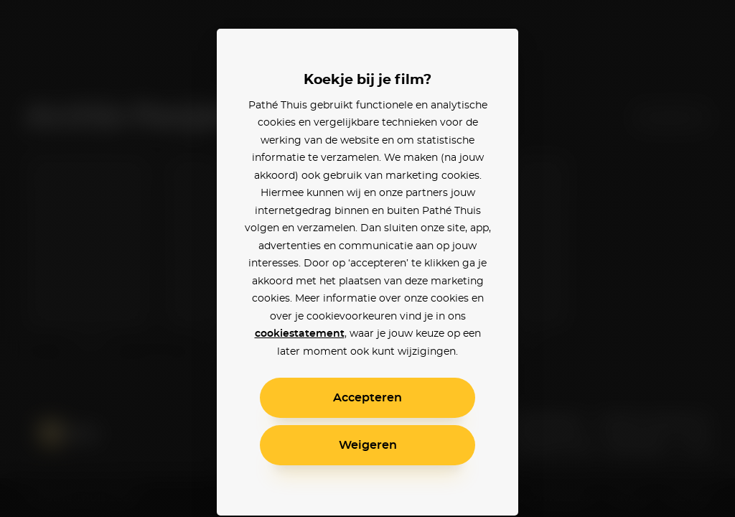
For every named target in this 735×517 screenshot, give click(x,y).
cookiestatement (300, 334)
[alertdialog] (367, 258)
